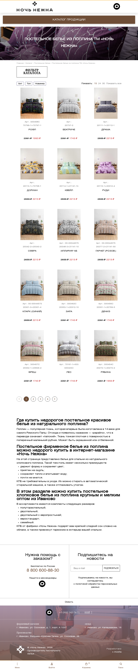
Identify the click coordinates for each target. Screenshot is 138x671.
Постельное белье (42, 63)
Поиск (120, 666)
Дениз (106, 312)
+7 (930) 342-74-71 (69, 613)
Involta (117, 652)
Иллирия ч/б (69, 251)
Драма (105, 130)
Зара (69, 312)
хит (20, 84)
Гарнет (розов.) (106, 251)
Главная (20, 63)
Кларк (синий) (32, 312)
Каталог (29, 63)
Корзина (86, 665)
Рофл (32, 130)
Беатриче (69, 130)
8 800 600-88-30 (43, 570)
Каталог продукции (69, 20)
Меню (17, 666)
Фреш (32, 372)
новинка (39, 84)
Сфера (32, 251)
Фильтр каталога (31, 72)
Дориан (32, 190)
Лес (68, 372)
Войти (52, 665)
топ (29, 84)
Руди (105, 190)
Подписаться (111, 568)
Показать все (113, 84)
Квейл (69, 190)
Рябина (106, 372)
